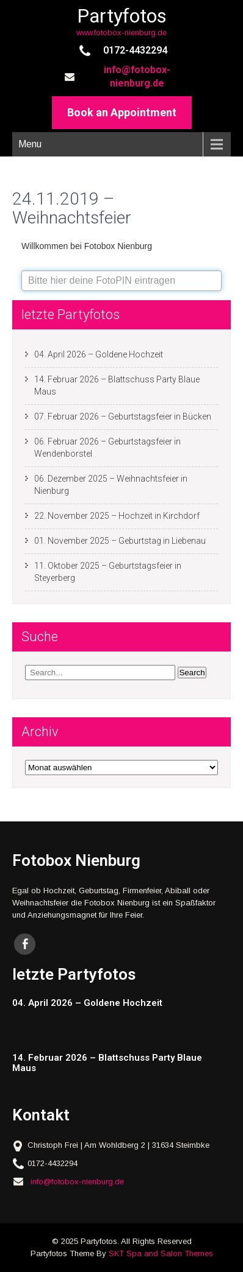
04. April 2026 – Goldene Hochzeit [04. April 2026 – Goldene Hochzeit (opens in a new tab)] (98, 354)
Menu (30, 144)
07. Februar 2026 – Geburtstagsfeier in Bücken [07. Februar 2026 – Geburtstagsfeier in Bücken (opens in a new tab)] (122, 416)
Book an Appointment (121, 112)
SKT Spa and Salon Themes (161, 1253)
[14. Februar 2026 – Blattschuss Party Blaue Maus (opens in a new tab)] (116, 1063)
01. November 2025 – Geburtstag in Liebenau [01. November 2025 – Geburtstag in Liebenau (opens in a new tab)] (120, 541)
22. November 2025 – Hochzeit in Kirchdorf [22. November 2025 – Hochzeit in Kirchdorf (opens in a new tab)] (117, 516)
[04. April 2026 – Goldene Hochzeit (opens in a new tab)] (116, 1003)
